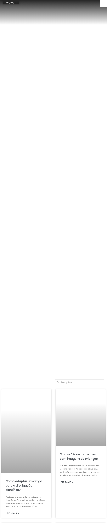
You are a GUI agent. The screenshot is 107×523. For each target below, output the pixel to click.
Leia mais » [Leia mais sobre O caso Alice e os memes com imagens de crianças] (66, 482)
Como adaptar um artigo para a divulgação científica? (24, 485)
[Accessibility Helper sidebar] (103, 3)
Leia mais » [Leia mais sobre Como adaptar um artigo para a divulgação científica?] (12, 513)
